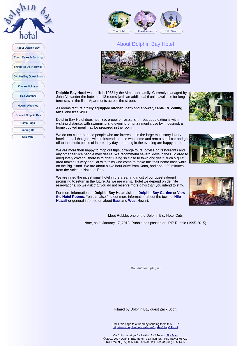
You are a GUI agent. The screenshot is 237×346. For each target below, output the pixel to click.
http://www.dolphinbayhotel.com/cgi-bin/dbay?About (145, 327)
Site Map (171, 335)
